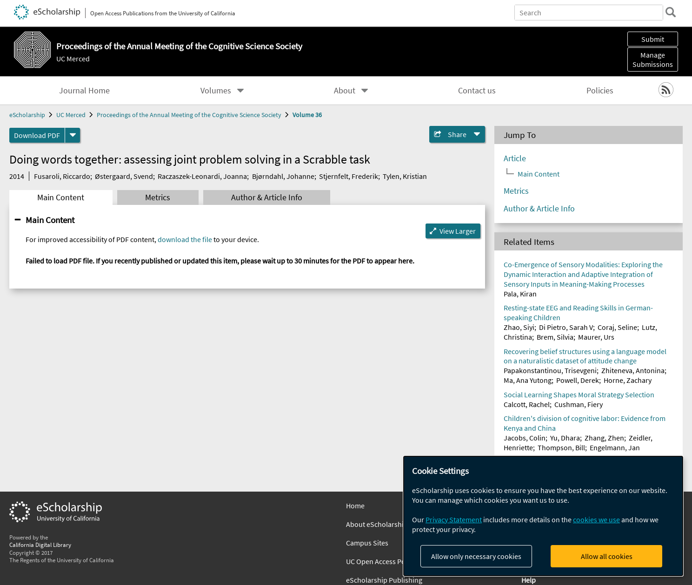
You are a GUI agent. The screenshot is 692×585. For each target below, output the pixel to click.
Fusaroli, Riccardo (62, 176)
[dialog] (543, 516)
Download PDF (37, 135)
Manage (652, 59)
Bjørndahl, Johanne (283, 176)
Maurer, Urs (596, 337)
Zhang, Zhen (604, 437)
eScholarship (27, 115)
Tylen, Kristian (405, 176)
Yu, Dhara (565, 437)
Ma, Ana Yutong (528, 380)
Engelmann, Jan (615, 447)
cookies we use (596, 519)
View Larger (457, 231)
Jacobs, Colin (525, 437)
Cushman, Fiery (578, 404)
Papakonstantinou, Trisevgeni (550, 370)
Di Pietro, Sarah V (566, 327)
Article (515, 158)
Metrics (157, 197)
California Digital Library (40, 544)
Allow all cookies (606, 556)
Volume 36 (307, 115)
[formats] (72, 135)
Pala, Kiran (520, 293)
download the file (185, 239)
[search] (670, 12)
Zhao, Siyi (519, 327)
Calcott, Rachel (527, 404)
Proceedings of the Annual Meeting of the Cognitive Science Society (189, 115)
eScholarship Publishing (384, 580)
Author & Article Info (266, 197)
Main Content (60, 197)
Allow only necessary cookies (476, 556)
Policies (599, 90)
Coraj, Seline (617, 327)
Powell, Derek (577, 380)
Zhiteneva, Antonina (633, 370)
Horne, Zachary (628, 380)
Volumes (215, 90)
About (344, 90)
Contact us (477, 90)
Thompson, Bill (561, 447)
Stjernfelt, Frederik (348, 176)
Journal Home (84, 90)
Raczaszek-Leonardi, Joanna (202, 176)
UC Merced (73, 58)
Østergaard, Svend (124, 176)
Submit (652, 39)
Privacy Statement (454, 519)
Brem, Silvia (555, 337)
